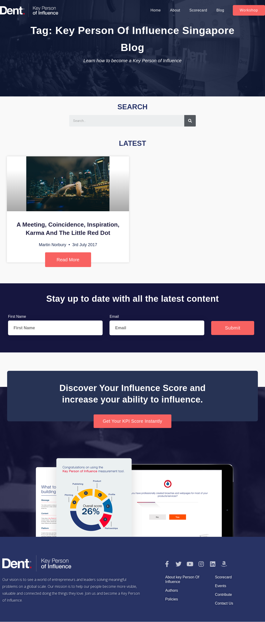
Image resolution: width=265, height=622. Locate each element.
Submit (232, 327)
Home (155, 10)
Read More (68, 259)
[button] (249, 10)
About (175, 10)
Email (114, 316)
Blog (220, 10)
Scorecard (198, 10)
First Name (17, 316)
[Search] (190, 121)
